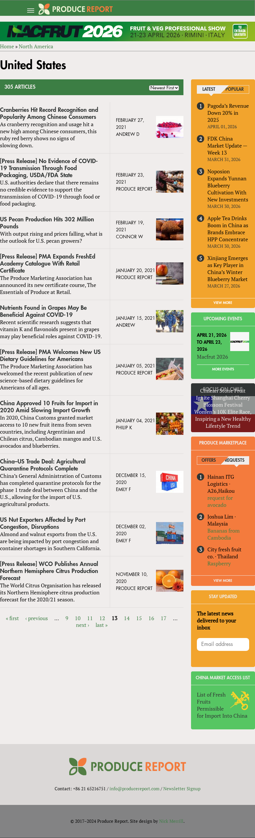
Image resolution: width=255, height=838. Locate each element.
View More (223, 580)
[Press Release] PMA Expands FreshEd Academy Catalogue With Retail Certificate (47, 264)
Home (7, 46)
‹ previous (36, 618)
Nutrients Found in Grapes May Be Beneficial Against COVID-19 (43, 311)
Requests (234, 460)
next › (82, 625)
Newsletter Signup (181, 788)
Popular (234, 90)
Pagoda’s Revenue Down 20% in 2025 (228, 113)
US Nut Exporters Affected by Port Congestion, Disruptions (42, 523)
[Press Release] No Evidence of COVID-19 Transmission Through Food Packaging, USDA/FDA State (49, 168)
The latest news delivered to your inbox (216, 620)
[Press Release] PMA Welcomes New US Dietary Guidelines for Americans (50, 355)
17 (163, 618)
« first (12, 618)
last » (101, 625)
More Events (223, 369)
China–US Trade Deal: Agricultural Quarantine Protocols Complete (43, 465)
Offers (209, 460)
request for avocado (220, 501)
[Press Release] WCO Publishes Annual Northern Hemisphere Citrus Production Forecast (49, 571)
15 (139, 618)
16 (151, 618)
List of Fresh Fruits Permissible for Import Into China (222, 705)
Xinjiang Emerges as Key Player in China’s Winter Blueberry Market (227, 268)
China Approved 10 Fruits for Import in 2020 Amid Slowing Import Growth (49, 406)
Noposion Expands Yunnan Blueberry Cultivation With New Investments (227, 185)
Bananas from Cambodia (223, 534)
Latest (208, 90)
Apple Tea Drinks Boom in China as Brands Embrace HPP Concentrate (227, 229)
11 (90, 618)
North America (36, 46)
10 (78, 618)
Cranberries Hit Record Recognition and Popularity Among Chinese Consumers (49, 113)
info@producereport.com (134, 788)
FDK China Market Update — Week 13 (227, 145)
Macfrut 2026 (212, 356)
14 (127, 618)
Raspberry (219, 563)
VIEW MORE (223, 303)
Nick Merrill (171, 821)
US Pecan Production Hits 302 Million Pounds (47, 223)
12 (102, 618)
